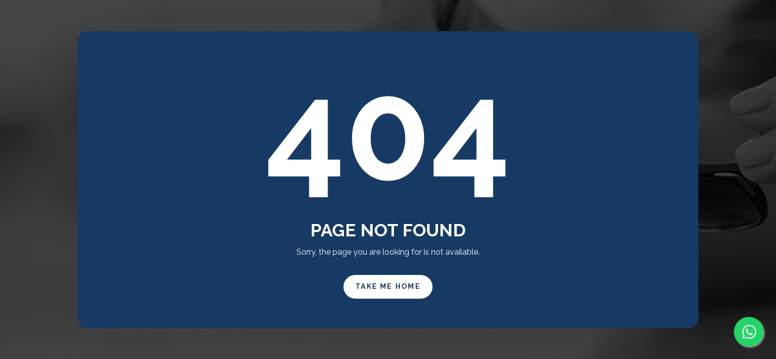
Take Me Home (388, 286)
